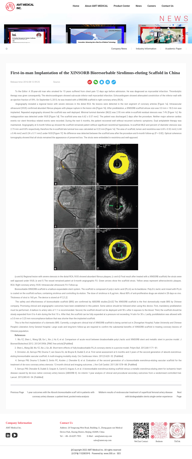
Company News (119, 48)
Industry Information (146, 48)
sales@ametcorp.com (102, 440)
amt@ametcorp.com (103, 436)
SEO (119, 453)
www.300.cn (109, 453)
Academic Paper (173, 48)
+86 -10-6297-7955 (73, 436)
